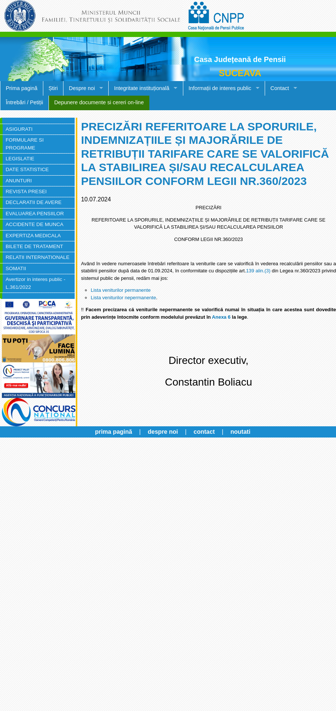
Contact (279, 88)
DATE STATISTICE (27, 169)
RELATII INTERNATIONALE (37, 257)
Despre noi (82, 88)
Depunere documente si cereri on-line (99, 102)
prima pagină (113, 432)
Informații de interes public (220, 88)
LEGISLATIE (20, 158)
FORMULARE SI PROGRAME (25, 143)
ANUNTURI (19, 180)
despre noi (163, 432)
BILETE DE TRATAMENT (34, 246)
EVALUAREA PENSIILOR (35, 213)
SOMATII (16, 268)
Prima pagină (21, 88)
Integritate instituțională (141, 88)
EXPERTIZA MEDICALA (33, 235)
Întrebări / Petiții (24, 102)
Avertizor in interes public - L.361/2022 (35, 283)
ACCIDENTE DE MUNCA (34, 224)
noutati (240, 432)
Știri (53, 88)
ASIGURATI (19, 129)
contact (204, 432)
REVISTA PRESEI (26, 191)
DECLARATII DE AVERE (34, 202)
